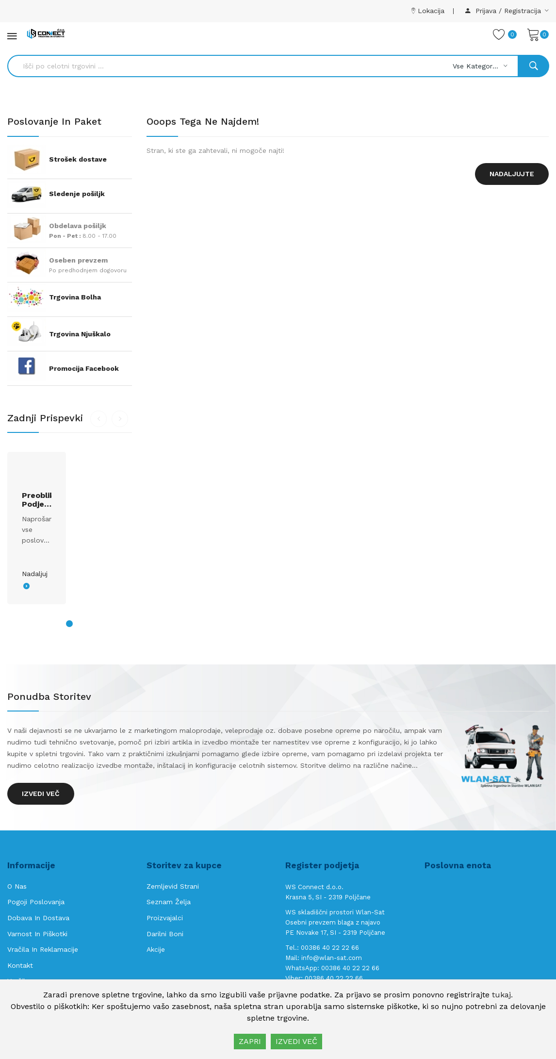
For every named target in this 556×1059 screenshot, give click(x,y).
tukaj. (502, 994)
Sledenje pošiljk (77, 194)
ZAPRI (250, 1041)
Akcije (156, 949)
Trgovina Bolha (75, 297)
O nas (17, 886)
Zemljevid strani (173, 886)
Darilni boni (165, 934)
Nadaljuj (35, 574)
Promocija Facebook (84, 368)
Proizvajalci (165, 918)
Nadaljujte (512, 174)
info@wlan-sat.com (331, 957)
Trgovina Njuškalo (80, 334)
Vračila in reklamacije (42, 949)
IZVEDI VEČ (296, 1041)
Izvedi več (41, 793)
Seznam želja (169, 902)
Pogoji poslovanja (36, 902)
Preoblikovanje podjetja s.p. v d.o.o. (36, 500)
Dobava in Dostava (38, 918)
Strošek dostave (78, 159)
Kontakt (20, 965)
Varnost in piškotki (37, 934)
